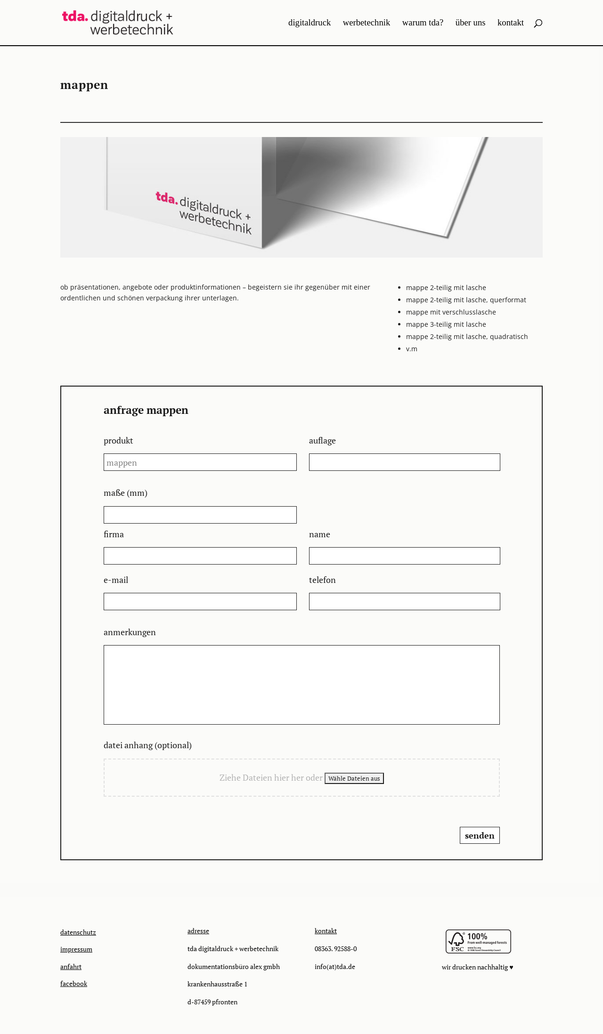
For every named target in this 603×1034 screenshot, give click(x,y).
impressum (76, 949)
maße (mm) (125, 492)
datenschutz (78, 932)
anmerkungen (130, 632)
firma (114, 534)
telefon (322, 579)
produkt (118, 440)
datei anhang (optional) (148, 745)
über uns (471, 23)
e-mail (116, 579)
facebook (73, 983)
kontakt (510, 23)
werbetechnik (367, 23)
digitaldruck (309, 23)
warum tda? (423, 23)
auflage (322, 440)
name (319, 534)
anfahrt (70, 966)
